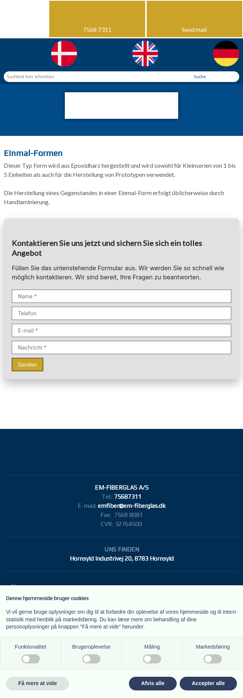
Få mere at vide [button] (37, 683)
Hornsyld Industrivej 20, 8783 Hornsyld (122, 558)
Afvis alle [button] (152, 683)
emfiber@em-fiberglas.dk (132, 505)
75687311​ (127, 496)
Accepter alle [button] (208, 683)
